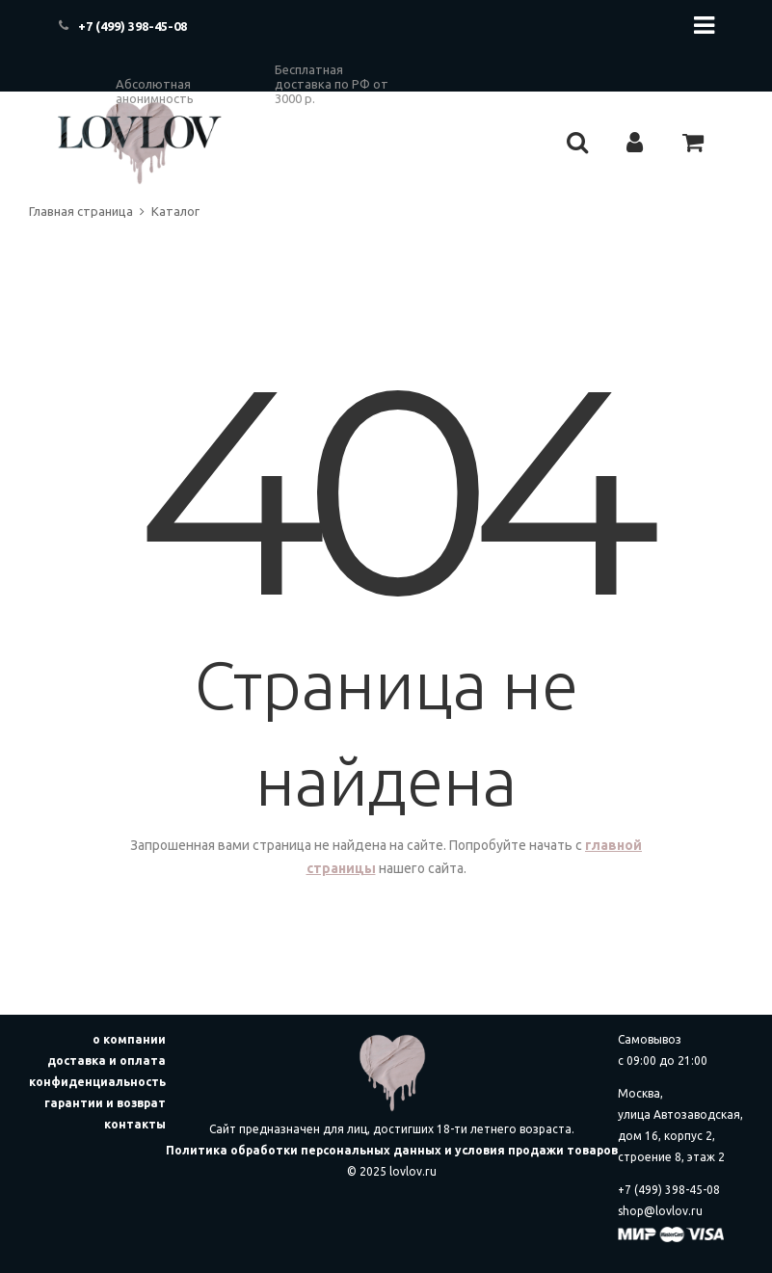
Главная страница (81, 211)
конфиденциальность (97, 1081)
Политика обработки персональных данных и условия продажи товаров (392, 1150)
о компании (129, 1039)
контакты (135, 1124)
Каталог (175, 211)
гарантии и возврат (105, 1103)
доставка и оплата (106, 1060)
